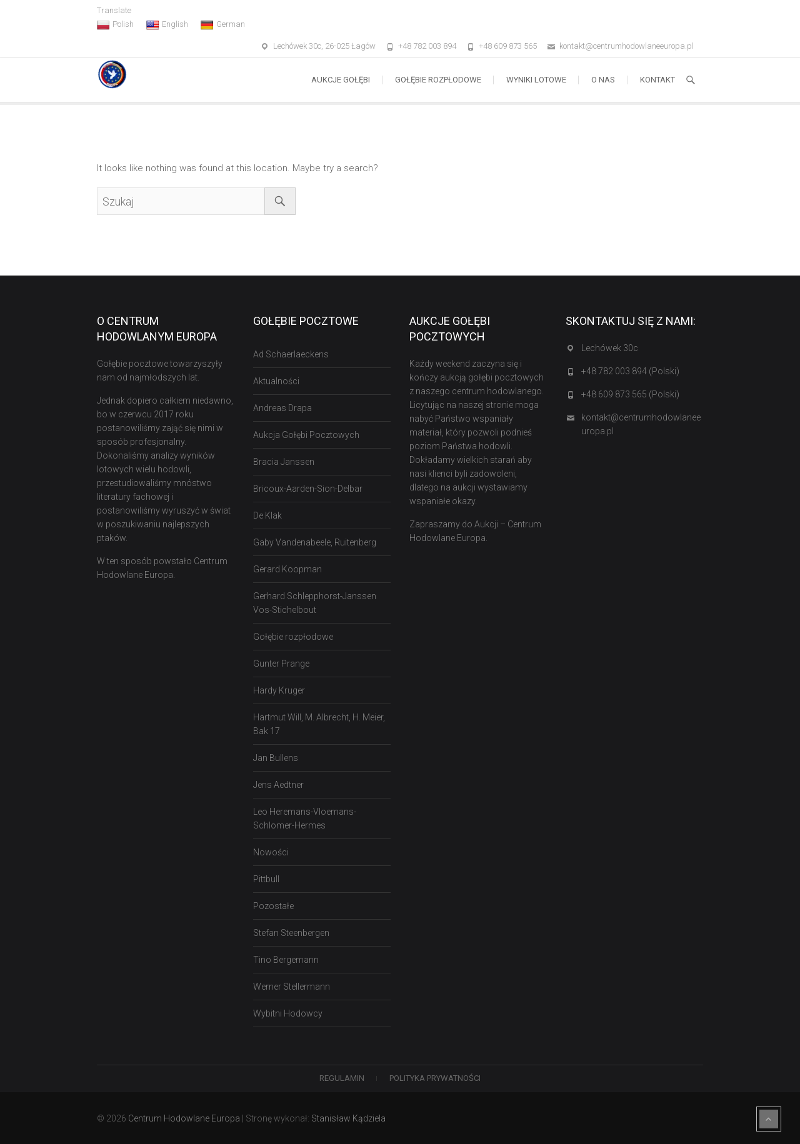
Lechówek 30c (609, 348)
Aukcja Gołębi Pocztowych (306, 435)
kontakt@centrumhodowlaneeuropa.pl (626, 46)
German (223, 24)
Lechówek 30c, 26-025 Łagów (324, 46)
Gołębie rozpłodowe (438, 79)
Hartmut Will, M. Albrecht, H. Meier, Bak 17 (319, 724)
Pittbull (266, 879)
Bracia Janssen (283, 462)
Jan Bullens (275, 758)
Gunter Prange (281, 664)
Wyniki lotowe (536, 79)
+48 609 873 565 (508, 46)
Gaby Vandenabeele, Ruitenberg (314, 542)
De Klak (267, 515)
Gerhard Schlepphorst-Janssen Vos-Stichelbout (314, 603)
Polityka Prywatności (435, 1078)
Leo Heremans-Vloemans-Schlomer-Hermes (304, 818)
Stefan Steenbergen (291, 933)
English (167, 24)
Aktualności (276, 381)
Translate (114, 10)
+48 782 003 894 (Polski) (630, 371)
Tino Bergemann (286, 960)
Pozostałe (273, 906)
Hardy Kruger (279, 690)
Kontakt (657, 79)
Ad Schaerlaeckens (291, 354)
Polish (115, 24)
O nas (603, 79)
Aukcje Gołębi (340, 79)
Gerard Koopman (287, 569)
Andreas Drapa (282, 408)
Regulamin (341, 1078)
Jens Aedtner (278, 785)
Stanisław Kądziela (348, 1118)
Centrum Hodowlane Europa (184, 1118)
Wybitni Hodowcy (287, 1013)
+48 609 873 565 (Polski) (630, 394)
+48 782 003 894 (427, 46)
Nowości (271, 852)
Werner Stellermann (291, 987)
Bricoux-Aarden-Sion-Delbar (307, 489)
